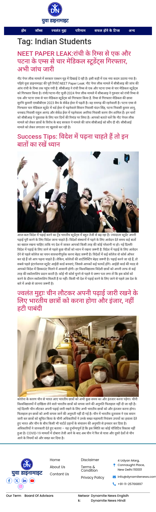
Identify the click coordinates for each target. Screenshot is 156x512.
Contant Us (59, 474)
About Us (57, 467)
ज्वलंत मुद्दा (58, 31)
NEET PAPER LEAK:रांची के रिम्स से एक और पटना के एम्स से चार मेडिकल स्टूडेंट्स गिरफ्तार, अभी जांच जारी (74, 61)
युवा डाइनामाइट (55, 20)
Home (55, 459)
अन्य (132, 31)
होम (23, 31)
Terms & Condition (89, 469)
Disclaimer (90, 459)
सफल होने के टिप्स (107, 31)
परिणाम (80, 31)
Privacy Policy (92, 477)
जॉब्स (38, 31)
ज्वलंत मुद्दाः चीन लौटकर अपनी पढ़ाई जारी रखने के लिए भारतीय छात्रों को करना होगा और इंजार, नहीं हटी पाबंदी (77, 300)
